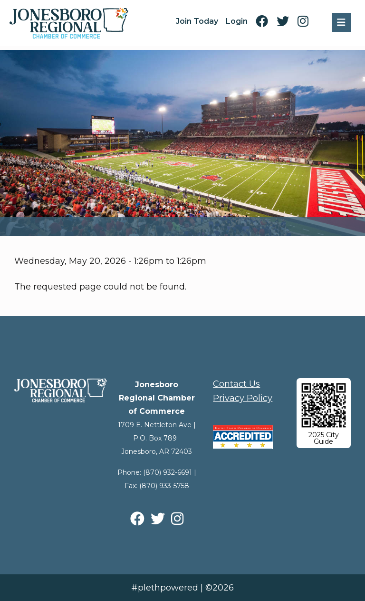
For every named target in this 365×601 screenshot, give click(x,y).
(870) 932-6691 (167, 472)
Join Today (197, 21)
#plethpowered (164, 587)
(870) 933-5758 (164, 485)
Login (237, 21)
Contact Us (236, 384)
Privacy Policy (242, 398)
